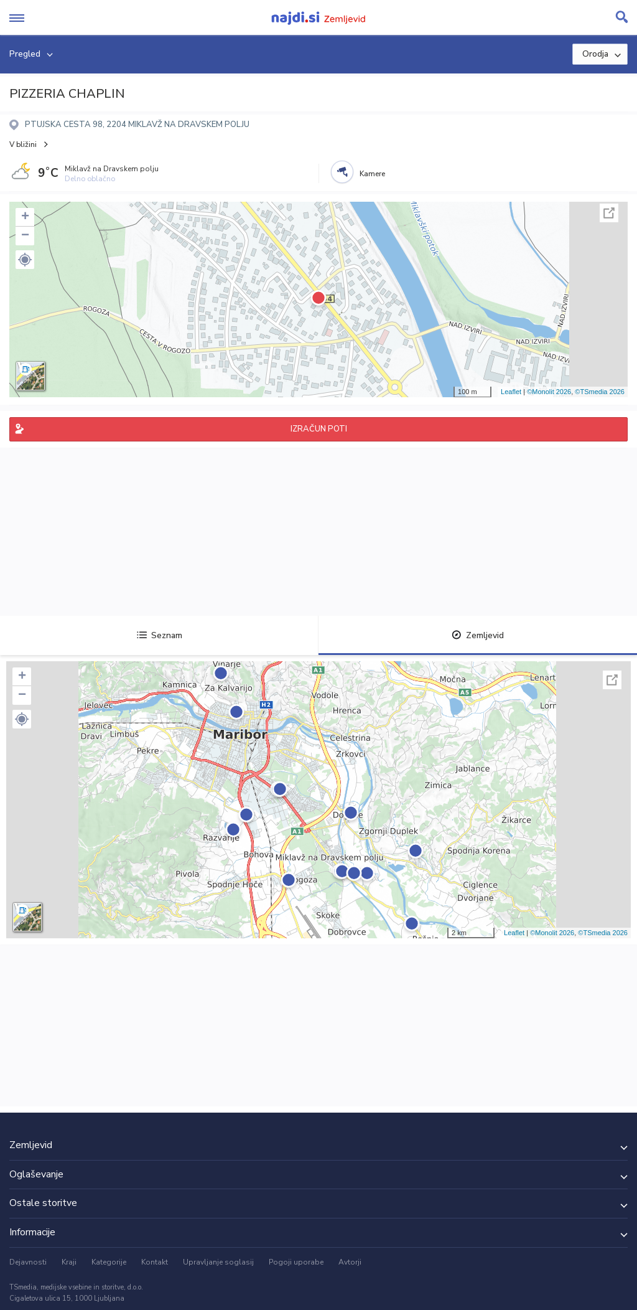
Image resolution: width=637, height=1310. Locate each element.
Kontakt (154, 1262)
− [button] (25, 236)
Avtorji (349, 1262)
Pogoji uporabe (296, 1262)
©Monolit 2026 (549, 391)
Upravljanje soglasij (218, 1262)
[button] (25, 259)
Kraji (69, 1262)
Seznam (159, 635)
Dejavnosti (28, 1262)
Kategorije (108, 1262)
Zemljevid (478, 635)
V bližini (23, 144)
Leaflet (511, 391)
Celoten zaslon (609, 213)
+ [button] (25, 217)
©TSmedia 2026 (600, 391)
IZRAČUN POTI (319, 429)
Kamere (372, 174)
